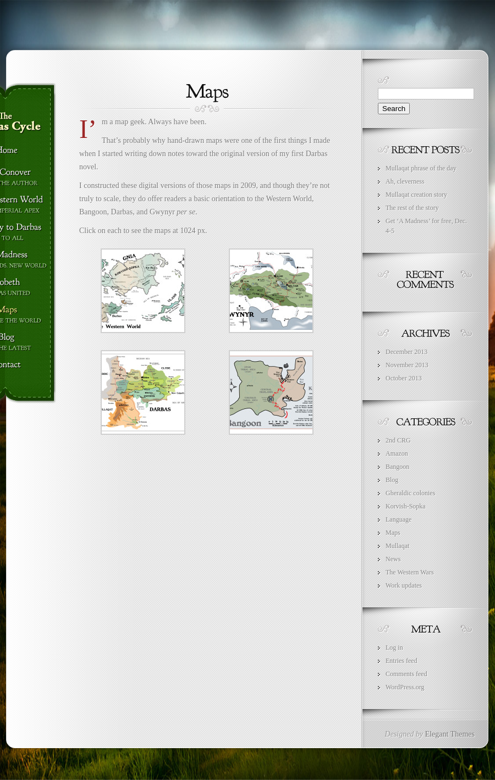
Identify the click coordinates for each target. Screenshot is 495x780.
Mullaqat (397, 546)
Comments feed (406, 674)
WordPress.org (405, 687)
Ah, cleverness (405, 181)
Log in (394, 647)
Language (398, 519)
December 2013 (406, 352)
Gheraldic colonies (410, 493)
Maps (393, 532)
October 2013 (404, 378)
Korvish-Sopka (406, 506)
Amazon (397, 453)
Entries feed (401, 661)
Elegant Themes (450, 734)
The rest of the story (412, 208)
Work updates (404, 585)
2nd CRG (398, 440)
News (393, 559)
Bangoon (397, 467)
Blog (392, 480)
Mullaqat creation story (416, 194)
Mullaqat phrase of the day (421, 168)
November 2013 (407, 365)
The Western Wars (410, 572)
